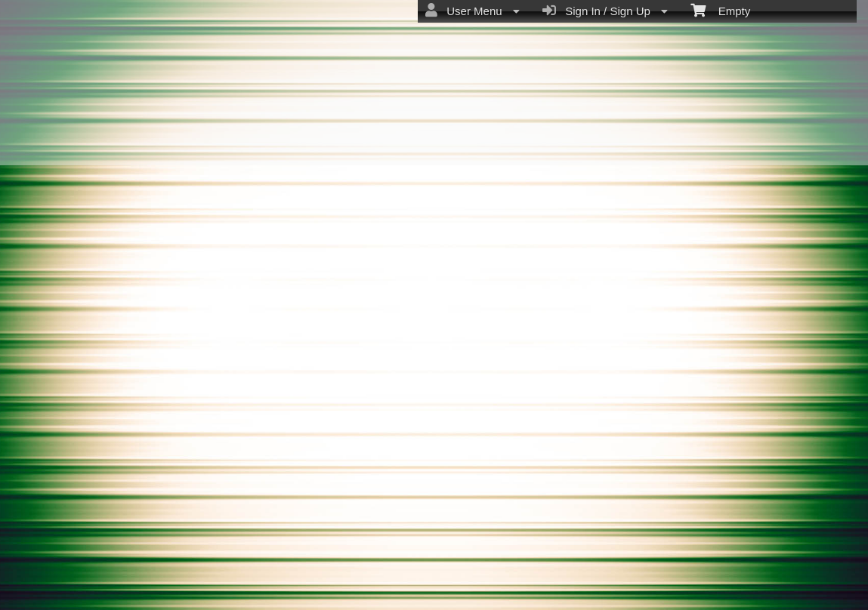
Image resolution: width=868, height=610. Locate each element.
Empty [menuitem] (720, 9)
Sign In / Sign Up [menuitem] (605, 10)
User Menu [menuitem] (472, 10)
